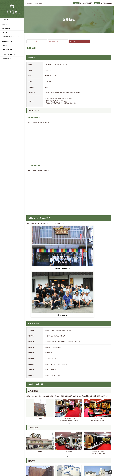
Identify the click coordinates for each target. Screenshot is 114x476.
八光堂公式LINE (7, 50)
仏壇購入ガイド (6, 24)
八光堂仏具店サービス (8, 41)
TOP (110, 472)
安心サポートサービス (34, 41)
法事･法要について (7, 28)
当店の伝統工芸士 (54, 41)
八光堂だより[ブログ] (9, 54)
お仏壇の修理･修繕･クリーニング (11, 37)
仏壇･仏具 (4, 33)
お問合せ (5, 46)
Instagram (6, 59)
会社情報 (73, 41)
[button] (68, 297)
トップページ (5, 20)
